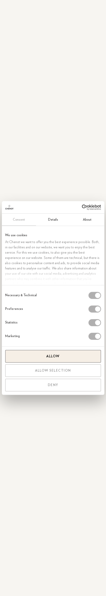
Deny (53, 385)
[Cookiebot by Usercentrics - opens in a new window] (81, 207)
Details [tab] (53, 220)
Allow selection (53, 370)
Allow (53, 356)
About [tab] (87, 220)
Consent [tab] (19, 220)
